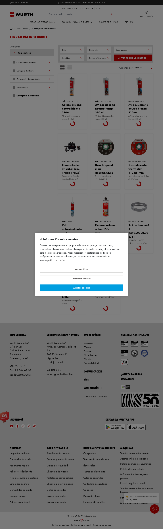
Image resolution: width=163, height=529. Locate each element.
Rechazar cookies (82, 278)
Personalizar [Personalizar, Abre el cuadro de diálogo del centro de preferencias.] (81, 269)
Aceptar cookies (81, 287)
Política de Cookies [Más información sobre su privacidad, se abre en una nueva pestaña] (56, 260)
